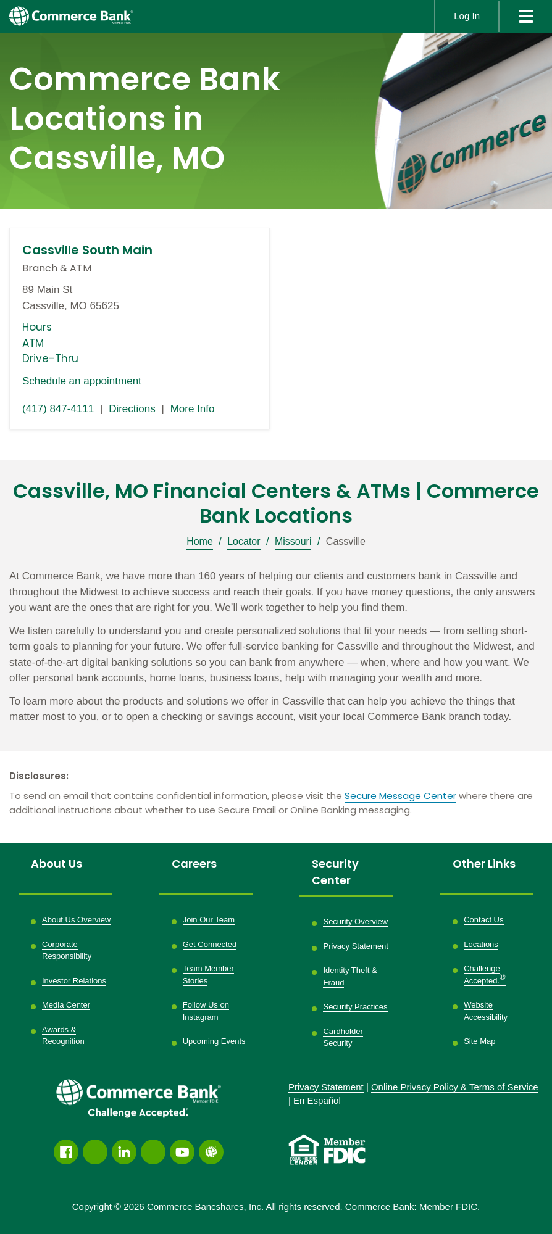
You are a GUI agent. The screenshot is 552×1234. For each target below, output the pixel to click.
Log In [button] (467, 15)
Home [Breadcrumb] (199, 541)
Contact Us (483, 919)
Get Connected (209, 944)
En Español (317, 1100)
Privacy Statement (355, 946)
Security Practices (355, 1006)
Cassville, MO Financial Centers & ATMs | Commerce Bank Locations (276, 503)
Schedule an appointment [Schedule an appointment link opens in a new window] (81, 381)
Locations (481, 944)
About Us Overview (76, 919)
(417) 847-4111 (58, 409)
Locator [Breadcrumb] (243, 541)
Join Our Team (209, 919)
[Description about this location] (276, 646)
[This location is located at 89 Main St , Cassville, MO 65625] (139, 297)
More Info (192, 409)
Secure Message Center (400, 795)
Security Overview (355, 921)
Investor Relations (74, 980)
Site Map (479, 1041)
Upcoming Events (214, 1041)
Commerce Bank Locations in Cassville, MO (144, 119)
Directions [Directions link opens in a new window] (132, 409)
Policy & (454, 1087)
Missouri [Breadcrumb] (293, 541)
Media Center (66, 1004)
